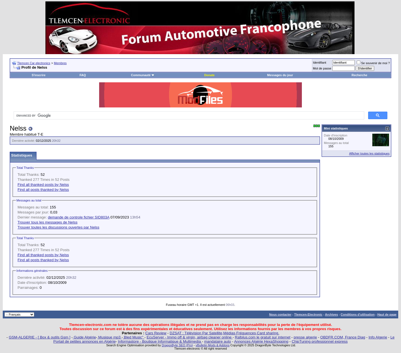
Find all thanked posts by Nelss (43, 184)
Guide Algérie (84, 337)
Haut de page (387, 314)
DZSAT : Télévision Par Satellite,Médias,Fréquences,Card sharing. (224, 333)
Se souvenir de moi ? (373, 63)
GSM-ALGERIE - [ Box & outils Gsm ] (39, 337)
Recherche (359, 75)
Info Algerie (377, 337)
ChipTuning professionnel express (320, 341)
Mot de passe (322, 68)
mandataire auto (217, 341)
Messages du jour (280, 75)
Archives (331, 314)
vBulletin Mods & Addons (212, 345)
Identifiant (319, 62)
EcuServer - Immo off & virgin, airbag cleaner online (190, 337)
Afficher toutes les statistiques (369, 153)
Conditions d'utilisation (358, 314)
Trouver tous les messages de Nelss (47, 222)
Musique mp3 (109, 337)
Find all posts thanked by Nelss (43, 190)
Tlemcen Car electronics (33, 63)
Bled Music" (133, 337)
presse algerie (305, 337)
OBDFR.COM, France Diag (342, 337)
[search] (188, 115)
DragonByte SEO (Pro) (177, 345)
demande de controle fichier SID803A (78, 217)
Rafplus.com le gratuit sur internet (262, 337)
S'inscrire (39, 75)
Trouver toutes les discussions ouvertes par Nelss (58, 227)
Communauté (142, 75)
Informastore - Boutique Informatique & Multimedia (160, 341)
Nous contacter (280, 314)
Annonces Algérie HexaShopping (261, 341)
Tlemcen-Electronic (308, 314)
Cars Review (156, 333)
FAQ (83, 75)
